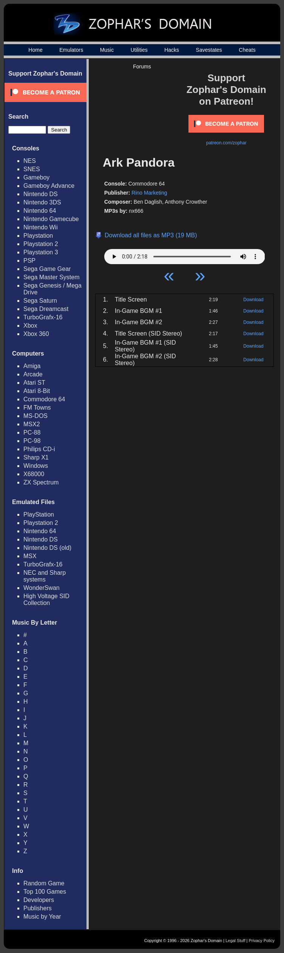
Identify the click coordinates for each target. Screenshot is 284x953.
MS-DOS (35, 416)
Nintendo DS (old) (47, 548)
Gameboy (36, 177)
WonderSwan (41, 588)
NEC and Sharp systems (44, 576)
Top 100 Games (44, 891)
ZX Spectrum (41, 482)
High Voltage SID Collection (46, 599)
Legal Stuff (235, 940)
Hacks (171, 50)
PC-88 (31, 432)
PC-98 (31, 441)
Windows (35, 466)
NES (29, 161)
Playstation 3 (40, 252)
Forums (142, 66)
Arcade (33, 374)
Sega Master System (51, 277)
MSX (30, 556)
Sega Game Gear (47, 269)
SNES (31, 169)
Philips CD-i (39, 449)
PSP (29, 260)
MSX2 (31, 424)
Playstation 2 (40, 244)
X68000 (33, 474)
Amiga (31, 366)
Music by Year (42, 916)
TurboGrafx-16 (42, 317)
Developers (38, 900)
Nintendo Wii (40, 227)
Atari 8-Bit (36, 391)
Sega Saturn (40, 300)
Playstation (38, 235)
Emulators (71, 50)
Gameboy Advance (48, 186)
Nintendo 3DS (42, 202)
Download (253, 299)
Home (35, 50)
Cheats (247, 50)
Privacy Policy (262, 940)
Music (107, 50)
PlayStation (38, 514)
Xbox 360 (36, 334)
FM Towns (37, 407)
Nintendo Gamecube (51, 219)
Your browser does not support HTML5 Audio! (184, 254)
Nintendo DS (40, 194)
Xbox (30, 325)
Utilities (139, 50)
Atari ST (34, 382)
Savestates (209, 50)
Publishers (37, 908)
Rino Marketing (149, 193)
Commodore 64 (44, 399)
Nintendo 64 (39, 210)
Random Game (44, 883)
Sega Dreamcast (45, 309)
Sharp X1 (36, 457)
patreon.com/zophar (226, 142)
